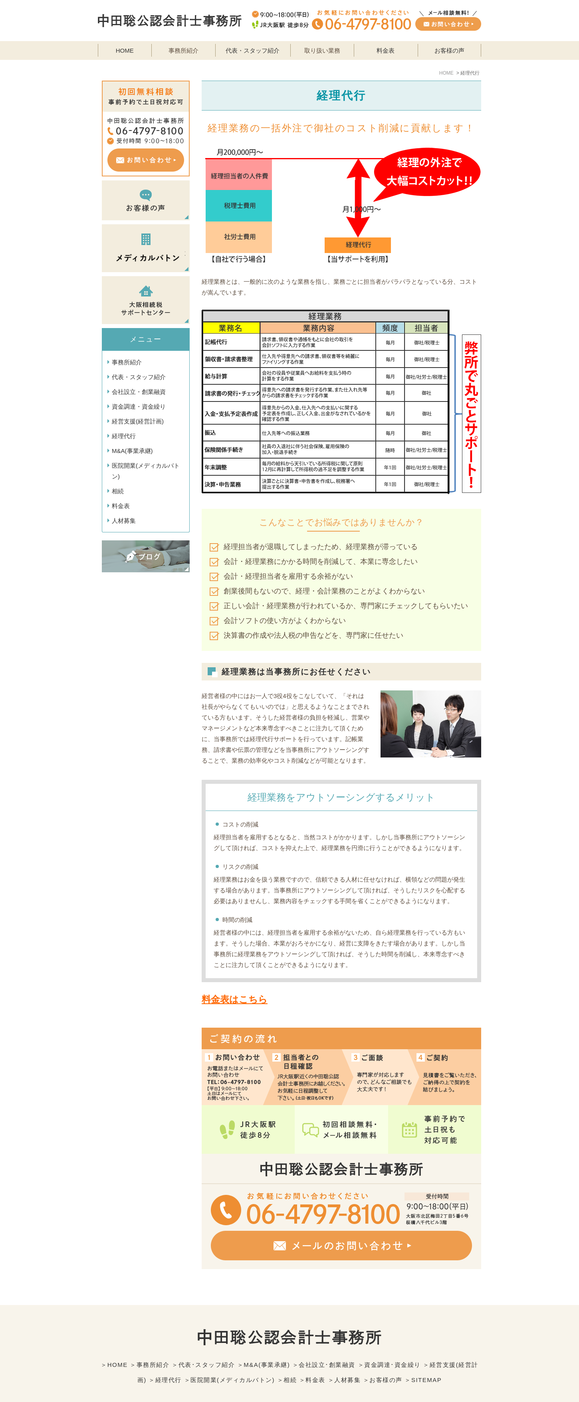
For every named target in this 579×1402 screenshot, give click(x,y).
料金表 (386, 50)
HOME (125, 50)
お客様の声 (449, 50)
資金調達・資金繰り (139, 406)
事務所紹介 (127, 362)
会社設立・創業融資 (139, 391)
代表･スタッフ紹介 (206, 1346)
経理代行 (124, 436)
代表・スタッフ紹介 (253, 50)
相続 (118, 491)
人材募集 (124, 520)
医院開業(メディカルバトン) (146, 471)
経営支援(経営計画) (138, 421)
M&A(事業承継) (132, 450)
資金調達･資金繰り (392, 1346)
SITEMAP (426, 1361)
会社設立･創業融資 (327, 1346)
